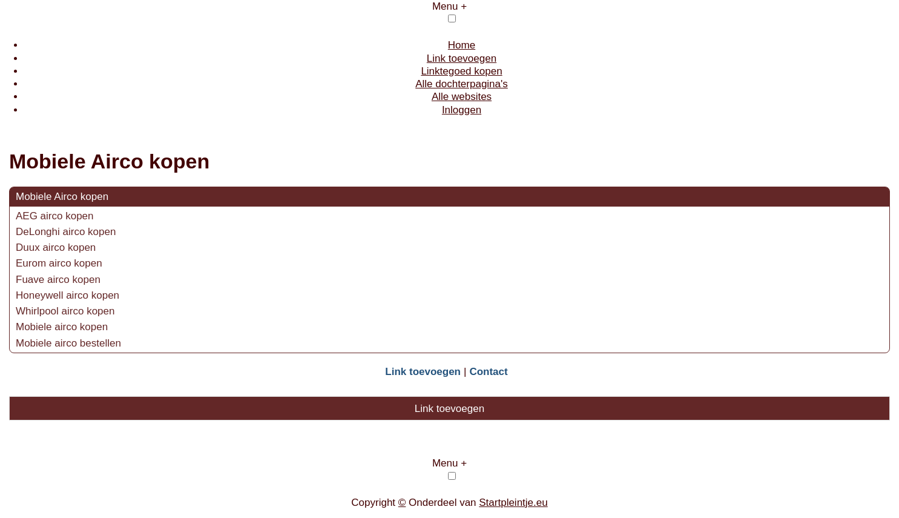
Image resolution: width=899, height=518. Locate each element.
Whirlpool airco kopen (65, 311)
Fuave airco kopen (58, 279)
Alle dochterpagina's (461, 84)
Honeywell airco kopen (67, 295)
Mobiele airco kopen (62, 327)
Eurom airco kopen (59, 263)
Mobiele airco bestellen (68, 343)
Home (461, 45)
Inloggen (461, 110)
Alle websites (462, 96)
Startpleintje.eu (513, 502)
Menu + (449, 6)
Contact (488, 371)
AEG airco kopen (55, 216)
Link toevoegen (461, 58)
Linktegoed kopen (461, 71)
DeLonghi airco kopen (66, 231)
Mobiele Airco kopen (62, 196)
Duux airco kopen (56, 247)
